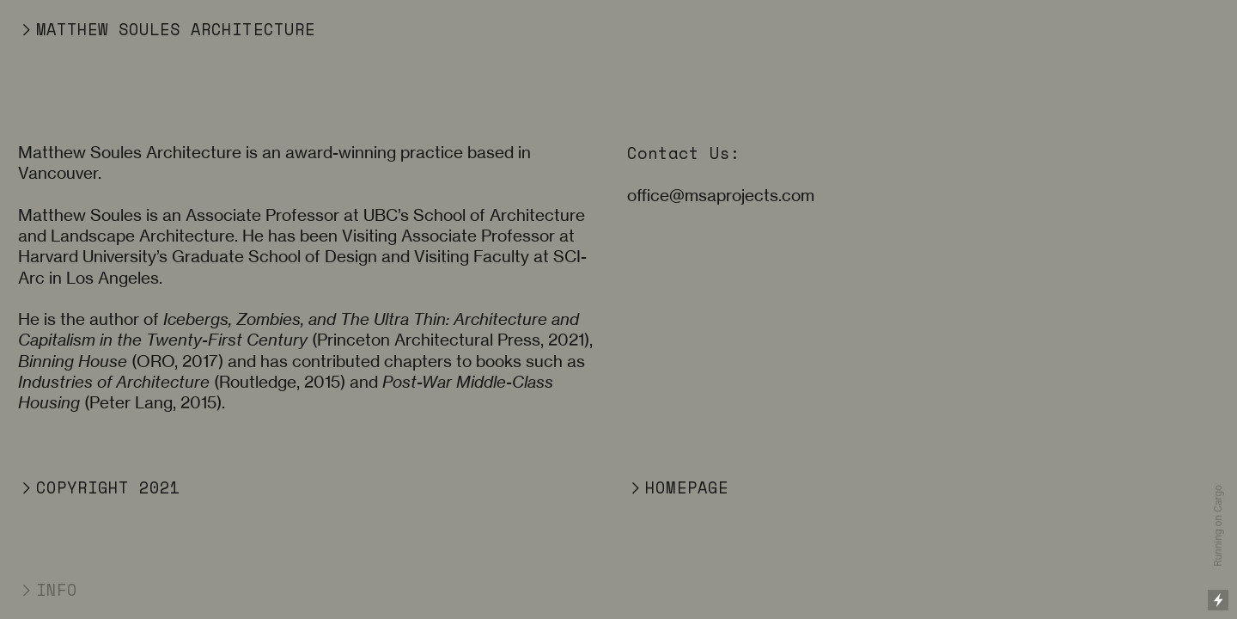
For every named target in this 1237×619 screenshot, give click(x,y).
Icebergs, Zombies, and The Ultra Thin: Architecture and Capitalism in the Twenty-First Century (298, 330)
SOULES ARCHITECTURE (211, 29)
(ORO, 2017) (120, 361)
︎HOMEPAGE (677, 487)
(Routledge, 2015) (181, 382)
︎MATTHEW (63, 29)
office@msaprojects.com (720, 195)
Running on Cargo (1218, 526)
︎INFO (47, 590)
